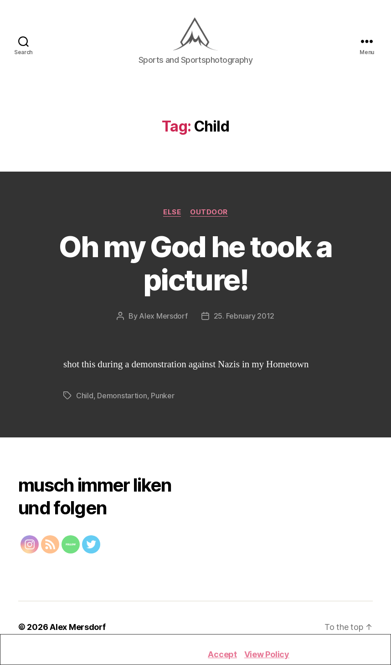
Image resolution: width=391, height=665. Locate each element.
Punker (162, 398)
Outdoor (209, 214)
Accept (222, 654)
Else (172, 214)
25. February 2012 (244, 318)
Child (84, 398)
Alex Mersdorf (163, 318)
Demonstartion (122, 398)
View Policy (266, 654)
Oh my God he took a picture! (195, 266)
